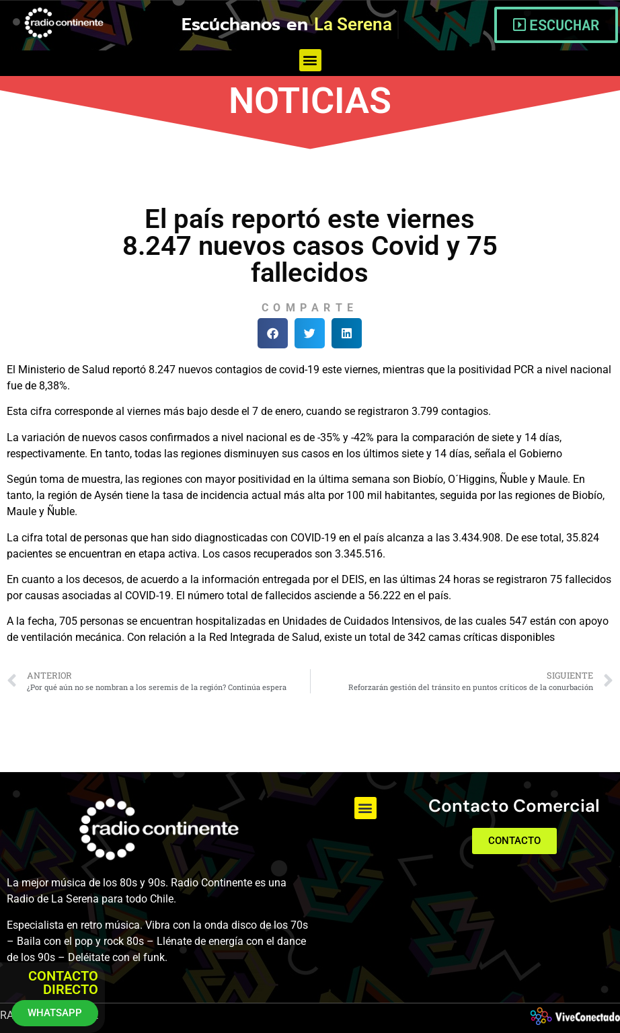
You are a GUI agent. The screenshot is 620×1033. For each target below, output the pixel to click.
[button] (310, 60)
